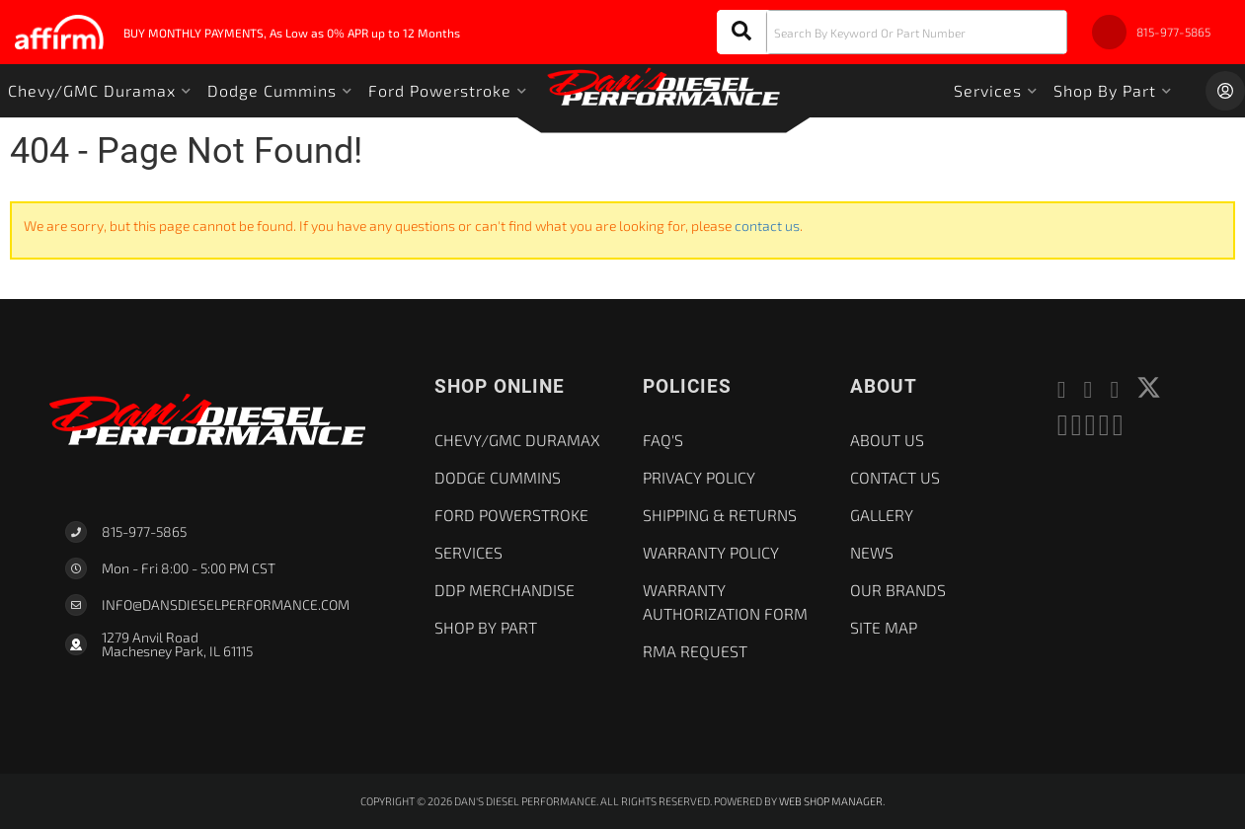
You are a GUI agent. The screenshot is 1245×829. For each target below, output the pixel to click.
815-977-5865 (144, 531)
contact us (767, 225)
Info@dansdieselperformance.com (226, 605)
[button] (892, 32)
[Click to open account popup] (1225, 91)
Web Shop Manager (831, 800)
